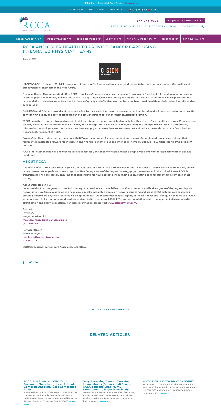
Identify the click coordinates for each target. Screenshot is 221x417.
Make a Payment (75, 10)
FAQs (173, 26)
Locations (114, 39)
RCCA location (105, 299)
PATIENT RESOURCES (125, 26)
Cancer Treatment (59, 39)
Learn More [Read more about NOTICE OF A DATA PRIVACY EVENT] (164, 393)
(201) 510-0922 (31, 223)
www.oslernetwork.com (122, 203)
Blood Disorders (89, 39)
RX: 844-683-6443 (118, 10)
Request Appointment (29, 39)
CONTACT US (190, 26)
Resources (170, 39)
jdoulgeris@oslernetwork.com (41, 237)
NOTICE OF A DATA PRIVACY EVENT (168, 381)
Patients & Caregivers (141, 39)
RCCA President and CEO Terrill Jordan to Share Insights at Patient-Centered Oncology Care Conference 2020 (50, 385)
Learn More (132, 3)
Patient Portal (96, 10)
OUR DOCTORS (154, 26)
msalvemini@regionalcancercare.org (45, 220)
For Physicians (194, 39)
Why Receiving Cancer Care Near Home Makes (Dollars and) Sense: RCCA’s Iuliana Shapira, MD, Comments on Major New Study (107, 385)
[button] (202, 26)
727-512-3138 (30, 240)
